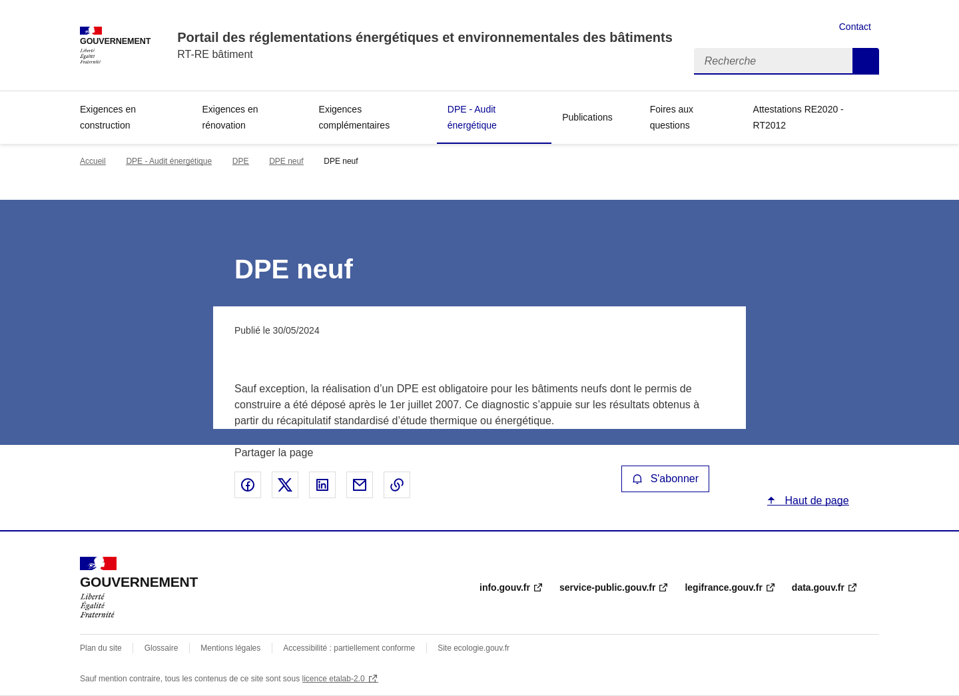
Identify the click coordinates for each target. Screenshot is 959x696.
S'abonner (665, 478)
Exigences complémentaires (354, 117)
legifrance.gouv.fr (723, 587)
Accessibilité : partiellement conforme (349, 648)
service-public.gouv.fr (607, 587)
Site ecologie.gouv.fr (473, 648)
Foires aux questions (671, 117)
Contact (855, 26)
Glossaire (161, 648)
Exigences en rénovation (230, 117)
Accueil (93, 161)
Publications (587, 117)
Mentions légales (230, 648)
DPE (240, 161)
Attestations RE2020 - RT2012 (798, 117)
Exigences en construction (108, 117)
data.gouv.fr (818, 587)
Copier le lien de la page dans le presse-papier (397, 485)
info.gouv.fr (505, 587)
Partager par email (359, 485)
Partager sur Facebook (247, 485)
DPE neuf (286, 161)
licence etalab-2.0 (333, 678)
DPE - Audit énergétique (472, 117)
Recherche (865, 61)
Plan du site (101, 648)
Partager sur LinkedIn (322, 485)
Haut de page (815, 500)
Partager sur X (285, 485)
